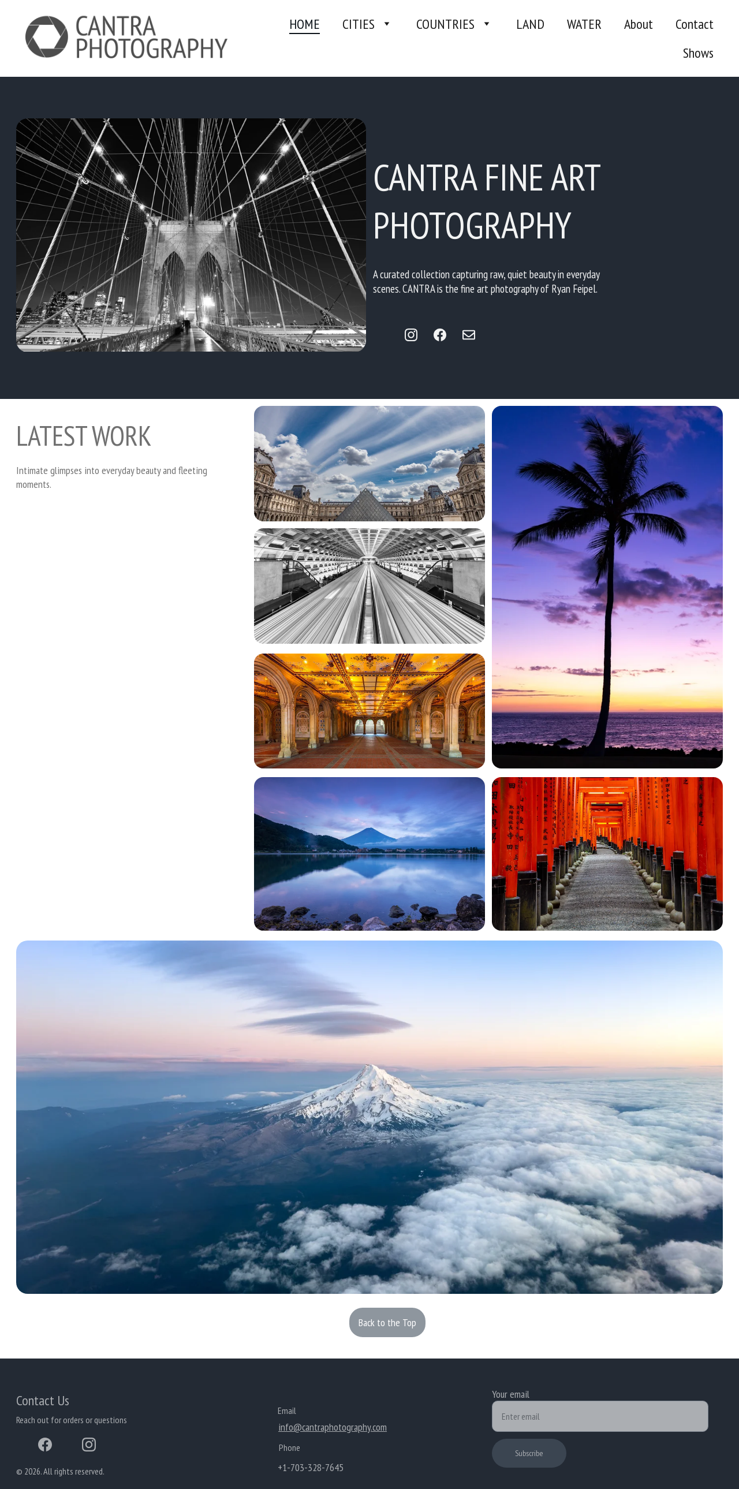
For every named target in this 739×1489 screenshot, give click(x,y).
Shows (698, 53)
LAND (530, 24)
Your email (510, 1394)
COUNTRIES (445, 24)
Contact (694, 24)
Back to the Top (387, 1322)
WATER (584, 24)
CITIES (358, 24)
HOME (304, 24)
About (638, 24)
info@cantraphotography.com (332, 1427)
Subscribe (529, 1453)
